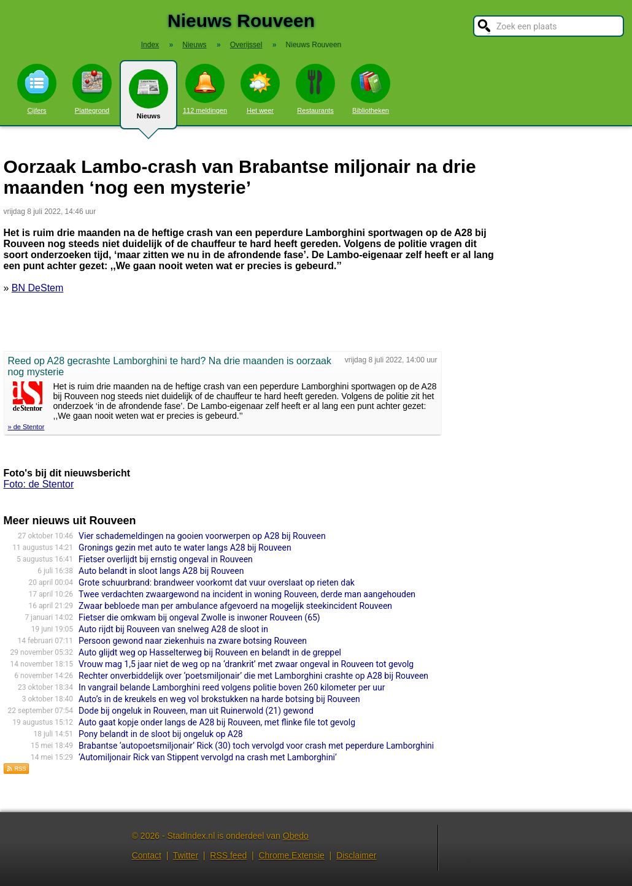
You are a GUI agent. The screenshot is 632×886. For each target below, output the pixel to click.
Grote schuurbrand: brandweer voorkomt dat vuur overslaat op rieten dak (217, 582)
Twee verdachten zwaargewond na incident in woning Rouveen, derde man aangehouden (247, 594)
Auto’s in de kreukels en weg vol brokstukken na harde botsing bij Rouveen (219, 699)
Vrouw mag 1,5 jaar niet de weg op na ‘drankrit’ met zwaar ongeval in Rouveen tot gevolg (246, 664)
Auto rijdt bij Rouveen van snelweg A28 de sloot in (173, 629)
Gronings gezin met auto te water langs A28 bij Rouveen (185, 547)
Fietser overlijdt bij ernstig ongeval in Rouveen (166, 559)
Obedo (296, 836)
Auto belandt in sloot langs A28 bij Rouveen (161, 571)
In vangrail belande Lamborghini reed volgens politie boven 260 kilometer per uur (232, 687)
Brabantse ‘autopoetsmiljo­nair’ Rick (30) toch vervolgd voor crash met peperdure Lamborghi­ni (256, 745)
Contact (146, 855)
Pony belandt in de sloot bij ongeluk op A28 (161, 734)
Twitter (185, 855)
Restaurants (315, 89)
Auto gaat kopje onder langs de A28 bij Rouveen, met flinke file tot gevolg (217, 722)
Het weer (260, 89)
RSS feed (228, 855)
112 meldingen (205, 89)
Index (150, 44)
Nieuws (148, 99)
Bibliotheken (370, 89)
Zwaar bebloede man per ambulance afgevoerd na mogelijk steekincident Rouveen (235, 606)
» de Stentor (26, 426)
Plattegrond (92, 89)
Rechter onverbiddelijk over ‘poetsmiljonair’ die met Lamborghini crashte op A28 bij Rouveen (253, 676)
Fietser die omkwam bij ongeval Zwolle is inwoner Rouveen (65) (199, 617)
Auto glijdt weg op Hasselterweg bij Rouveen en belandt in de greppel (210, 652)
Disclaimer (356, 855)
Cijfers (36, 89)
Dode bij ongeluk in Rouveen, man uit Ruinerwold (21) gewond (196, 711)
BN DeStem (37, 288)
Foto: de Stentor (39, 484)
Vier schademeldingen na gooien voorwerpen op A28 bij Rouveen (202, 536)
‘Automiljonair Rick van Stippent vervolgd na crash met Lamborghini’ (208, 757)
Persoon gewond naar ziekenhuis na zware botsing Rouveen (193, 641)
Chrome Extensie (291, 855)
